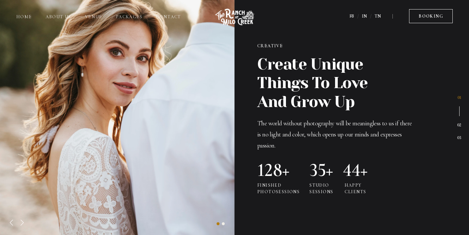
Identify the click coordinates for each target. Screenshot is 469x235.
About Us (58, 17)
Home (24, 17)
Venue (93, 17)
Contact (168, 17)
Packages (129, 17)
